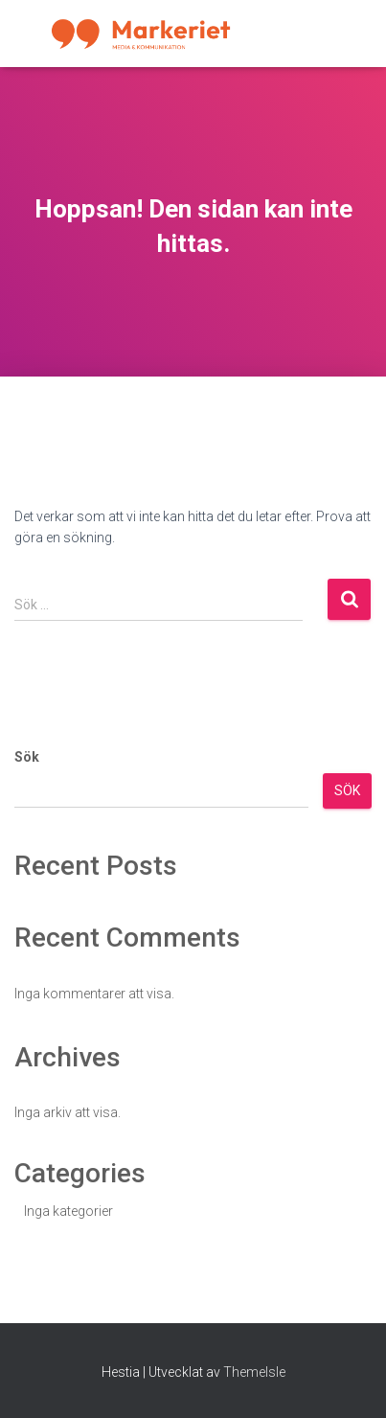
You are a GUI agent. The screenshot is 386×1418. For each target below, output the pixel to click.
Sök (26, 757)
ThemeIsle (254, 1372)
